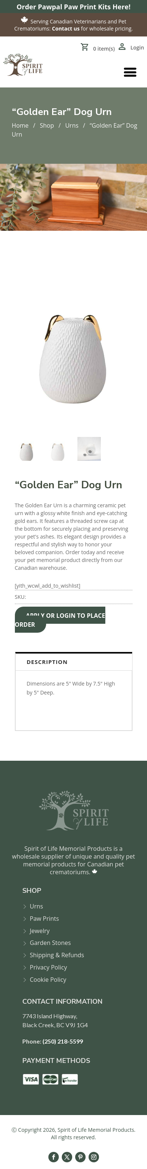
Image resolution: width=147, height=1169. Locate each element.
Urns (72, 125)
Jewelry (39, 931)
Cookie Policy (48, 979)
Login (137, 47)
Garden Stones (50, 942)
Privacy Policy (48, 967)
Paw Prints (44, 918)
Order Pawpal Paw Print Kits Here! (73, 6)
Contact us (66, 28)
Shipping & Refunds (57, 955)
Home (20, 125)
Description (47, 661)
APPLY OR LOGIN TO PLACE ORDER (60, 620)
